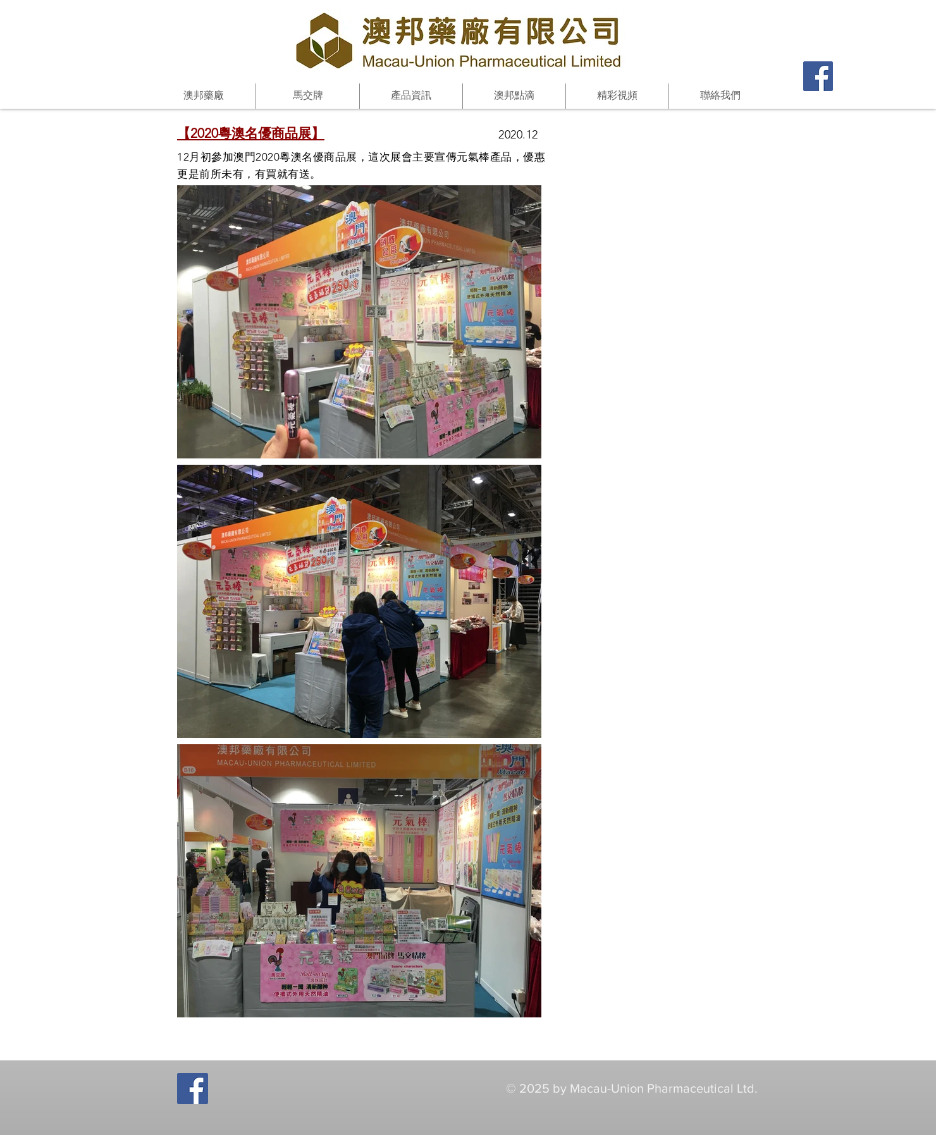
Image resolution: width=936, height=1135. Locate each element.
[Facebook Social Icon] (818, 76)
